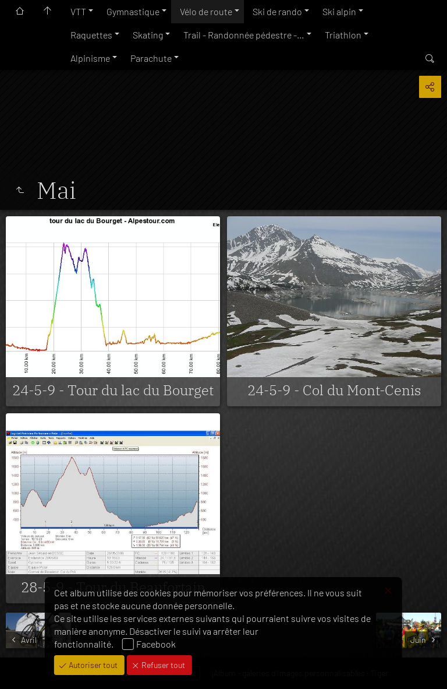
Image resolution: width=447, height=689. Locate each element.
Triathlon (343, 34)
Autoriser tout (92, 665)
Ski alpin (339, 11)
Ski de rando (277, 11)
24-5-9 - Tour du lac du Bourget (113, 390)
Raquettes (91, 34)
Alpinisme (90, 58)
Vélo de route (206, 11)
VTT (78, 11)
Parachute (151, 58)
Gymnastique (133, 11)
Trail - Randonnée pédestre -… (243, 34)
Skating (148, 34)
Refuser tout (162, 665)
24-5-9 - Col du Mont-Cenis (334, 390)
